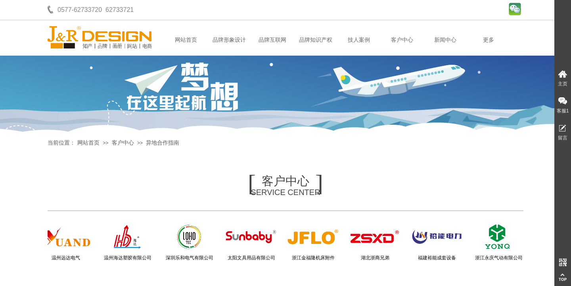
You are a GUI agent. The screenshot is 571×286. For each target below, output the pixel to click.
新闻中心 (445, 40)
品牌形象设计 (229, 40)
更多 (488, 40)
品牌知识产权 (315, 40)
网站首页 (186, 40)
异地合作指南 (162, 143)
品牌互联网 (272, 40)
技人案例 (359, 40)
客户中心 (402, 40)
